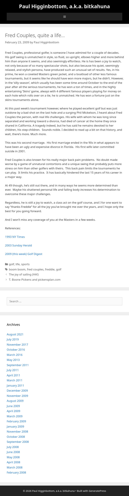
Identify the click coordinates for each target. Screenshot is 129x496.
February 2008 (16, 472)
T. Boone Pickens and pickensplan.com (34, 279)
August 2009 (15, 401)
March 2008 (15, 467)
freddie (50, 269)
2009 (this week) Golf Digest (23, 254)
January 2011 (15, 385)
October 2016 (16, 349)
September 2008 (18, 442)
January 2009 (15, 426)
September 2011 (18, 365)
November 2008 (17, 431)
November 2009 (17, 396)
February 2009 (16, 421)
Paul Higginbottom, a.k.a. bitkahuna (64, 6)
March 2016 (15, 355)
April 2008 (13, 462)
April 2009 (13, 411)
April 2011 (13, 375)
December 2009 (17, 390)
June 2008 (13, 452)
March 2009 (15, 416)
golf (11, 264)
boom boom (17, 269)
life (18, 264)
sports (25, 264)
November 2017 (17, 344)
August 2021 (15, 334)
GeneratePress (97, 490)
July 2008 (13, 447)
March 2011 (15, 380)
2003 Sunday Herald (18, 245)
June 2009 (13, 406)
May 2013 (13, 360)
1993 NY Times (15, 237)
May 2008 (13, 457)
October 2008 (16, 437)
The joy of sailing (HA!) (23, 274)
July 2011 (13, 370)
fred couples (35, 269)
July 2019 (13, 339)
